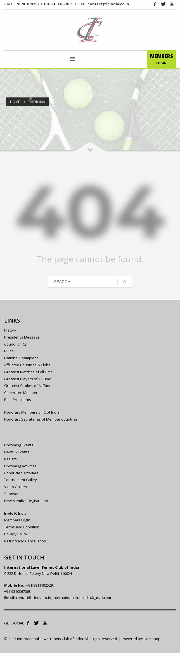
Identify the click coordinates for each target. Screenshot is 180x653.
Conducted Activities (21, 472)
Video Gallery (15, 486)
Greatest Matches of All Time (28, 371)
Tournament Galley (20, 479)
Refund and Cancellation (25, 541)
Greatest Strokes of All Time (27, 385)
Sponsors (12, 493)
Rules (9, 350)
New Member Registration (26, 500)
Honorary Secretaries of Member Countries (41, 419)
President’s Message (22, 337)
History (10, 330)
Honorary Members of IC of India (32, 412)
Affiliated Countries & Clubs (27, 364)
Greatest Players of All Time (27, 378)
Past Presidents (17, 399)
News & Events (16, 451)
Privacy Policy (15, 534)
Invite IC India (15, 513)
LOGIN (161, 60)
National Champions (21, 357)
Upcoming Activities (20, 465)
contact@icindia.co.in (108, 4)
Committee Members (21, 392)
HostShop (152, 638)
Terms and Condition (21, 527)
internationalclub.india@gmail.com (82, 597)
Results (10, 458)
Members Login (17, 520)
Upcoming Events (18, 444)
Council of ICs (15, 344)
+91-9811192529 (28, 4)
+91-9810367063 (58, 4)
